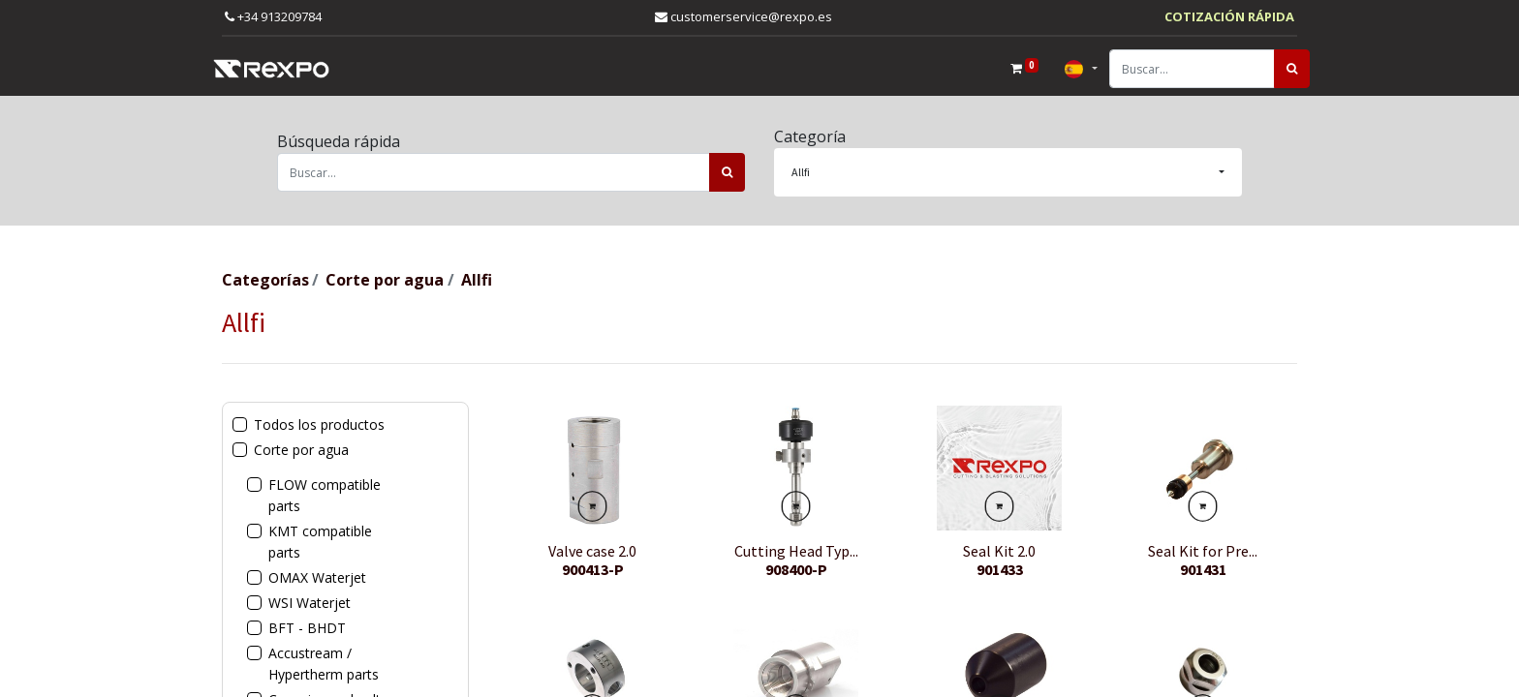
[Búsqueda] (1279, 68)
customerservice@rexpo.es (743, 16)
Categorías (265, 279)
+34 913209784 (273, 16)
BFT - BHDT (307, 628)
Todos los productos (319, 424)
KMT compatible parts (320, 541)
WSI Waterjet (309, 602)
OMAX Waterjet (317, 577)
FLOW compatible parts (324, 495)
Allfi (476, 279)
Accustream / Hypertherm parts (323, 663)
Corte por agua (385, 279)
